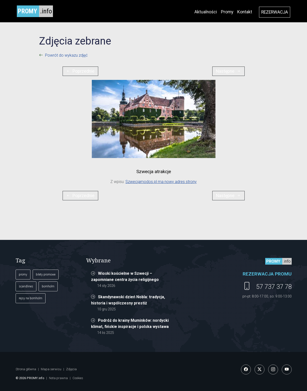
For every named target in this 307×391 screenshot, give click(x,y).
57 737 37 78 (274, 286)
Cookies (77, 378)
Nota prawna (58, 378)
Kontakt (244, 11)
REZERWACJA (274, 12)
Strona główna (26, 369)
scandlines (26, 286)
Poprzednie (80, 71)
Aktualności (205, 11)
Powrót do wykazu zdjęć (66, 55)
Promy (227, 11)
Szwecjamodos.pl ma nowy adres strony (161, 181)
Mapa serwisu (51, 369)
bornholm (48, 286)
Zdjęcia (71, 369)
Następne (228, 71)
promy (23, 274)
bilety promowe (45, 274)
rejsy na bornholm (30, 298)
